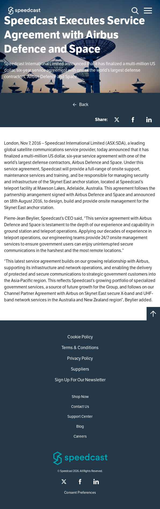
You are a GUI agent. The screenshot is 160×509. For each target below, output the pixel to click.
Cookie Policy (80, 337)
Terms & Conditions (80, 347)
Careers (80, 436)
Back (80, 105)
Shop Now (80, 396)
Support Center (80, 416)
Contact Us (80, 406)
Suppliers (80, 369)
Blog (80, 426)
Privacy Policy (80, 358)
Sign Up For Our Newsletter (80, 380)
